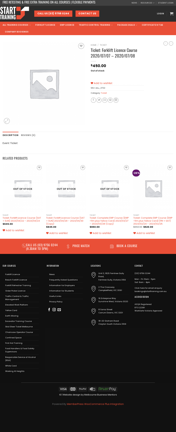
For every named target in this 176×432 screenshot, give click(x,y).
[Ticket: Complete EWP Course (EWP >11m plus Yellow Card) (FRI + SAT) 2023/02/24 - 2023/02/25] (153, 188)
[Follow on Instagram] (54, 310)
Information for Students (61, 290)
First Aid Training (13, 342)
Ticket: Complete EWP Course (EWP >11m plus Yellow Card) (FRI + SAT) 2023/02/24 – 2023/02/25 (153, 221)
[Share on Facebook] (93, 100)
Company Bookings (17, 31)
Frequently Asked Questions (63, 279)
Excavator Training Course (18, 321)
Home (93, 45)
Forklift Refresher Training (18, 285)
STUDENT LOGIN (165, 2)
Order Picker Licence (15, 290)
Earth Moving (11, 315)
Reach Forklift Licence (16, 279)
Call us (31, 244)
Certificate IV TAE (152, 25)
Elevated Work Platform (16, 304)
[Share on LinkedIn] (115, 100)
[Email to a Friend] (104, 100)
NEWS (134, 2)
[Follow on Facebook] (49, 310)
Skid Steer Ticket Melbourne (19, 326)
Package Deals (127, 25)
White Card (11, 365)
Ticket (103, 45)
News (52, 274)
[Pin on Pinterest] (110, 100)
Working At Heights (14, 371)
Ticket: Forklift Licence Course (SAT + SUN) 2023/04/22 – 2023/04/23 (22, 219)
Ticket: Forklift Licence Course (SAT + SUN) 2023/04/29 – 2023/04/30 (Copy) (65, 221)
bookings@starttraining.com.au (151, 291)
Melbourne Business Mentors (100, 394)
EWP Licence (67, 25)
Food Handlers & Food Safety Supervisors (19, 350)
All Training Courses (17, 25)
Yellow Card (11, 310)
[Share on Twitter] (99, 100)
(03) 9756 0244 (142, 273)
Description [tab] (10, 135)
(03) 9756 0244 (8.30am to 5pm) (42, 246)
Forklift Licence (45, 25)
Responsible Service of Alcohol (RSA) (20, 359)
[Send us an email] (59, 310)
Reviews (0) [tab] (27, 135)
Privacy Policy (55, 301)
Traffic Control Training (96, 25)
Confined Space (13, 337)
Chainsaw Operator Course (19, 332)
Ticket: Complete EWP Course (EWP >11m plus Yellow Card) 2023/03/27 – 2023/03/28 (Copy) (109, 221)
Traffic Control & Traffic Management (17, 298)
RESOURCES (148, 3)
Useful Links (55, 296)
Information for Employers (62, 285)
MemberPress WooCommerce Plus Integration (95, 404)
